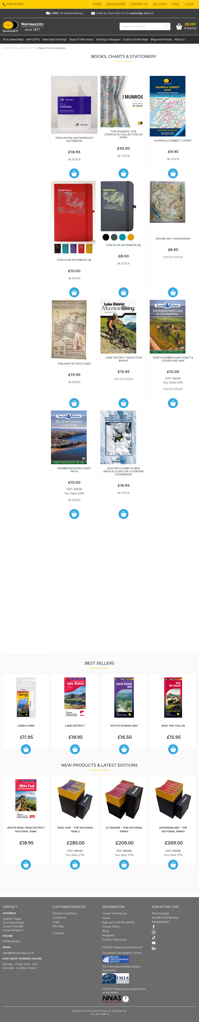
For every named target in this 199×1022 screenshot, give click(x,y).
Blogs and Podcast (161, 39)
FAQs (175, 4)
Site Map (58, 926)
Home (97, 4)
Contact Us (139, 4)
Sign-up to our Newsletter (118, 922)
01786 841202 (11, 941)
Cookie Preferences (114, 913)
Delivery (160, 4)
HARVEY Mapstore (12, 48)
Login (189, 4)
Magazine (108, 935)
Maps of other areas (81, 39)
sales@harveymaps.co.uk (18, 952)
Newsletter (116, 4)
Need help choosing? (54, 39)
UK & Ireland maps (13, 39)
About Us (179, 39)
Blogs (105, 931)
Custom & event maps (135, 39)
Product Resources (114, 939)
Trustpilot (58, 933)
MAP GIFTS (33, 39)
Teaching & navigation (108, 39)
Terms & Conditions (64, 913)
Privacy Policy (111, 926)
